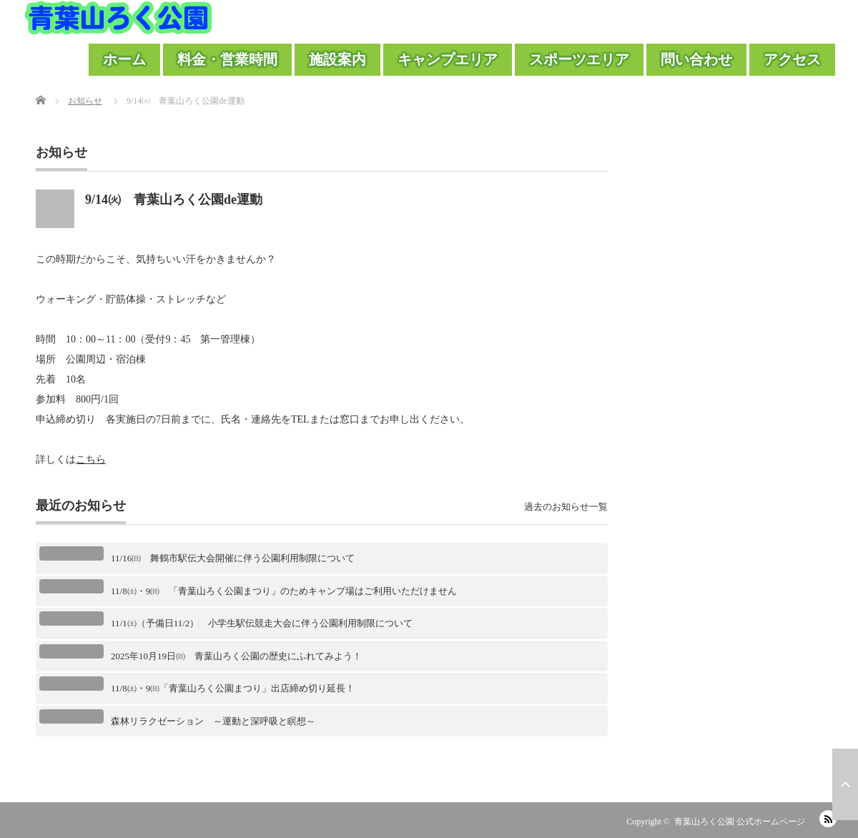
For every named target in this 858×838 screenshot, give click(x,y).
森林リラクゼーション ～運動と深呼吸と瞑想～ (213, 721)
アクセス (792, 59)
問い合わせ (696, 59)
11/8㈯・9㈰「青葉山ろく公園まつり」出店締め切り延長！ (233, 688)
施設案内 (337, 59)
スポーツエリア (579, 59)
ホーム (124, 59)
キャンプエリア (448, 59)
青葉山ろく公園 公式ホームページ (739, 822)
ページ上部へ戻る (845, 784)
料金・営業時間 (227, 59)
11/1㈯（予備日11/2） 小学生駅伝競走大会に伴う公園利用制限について (262, 623)
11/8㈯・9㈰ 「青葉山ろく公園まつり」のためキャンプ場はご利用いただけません (284, 591)
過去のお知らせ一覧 (566, 506)
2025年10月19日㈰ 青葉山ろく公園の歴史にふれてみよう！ (236, 656)
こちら (91, 459)
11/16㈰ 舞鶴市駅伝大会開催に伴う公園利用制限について (233, 558)
